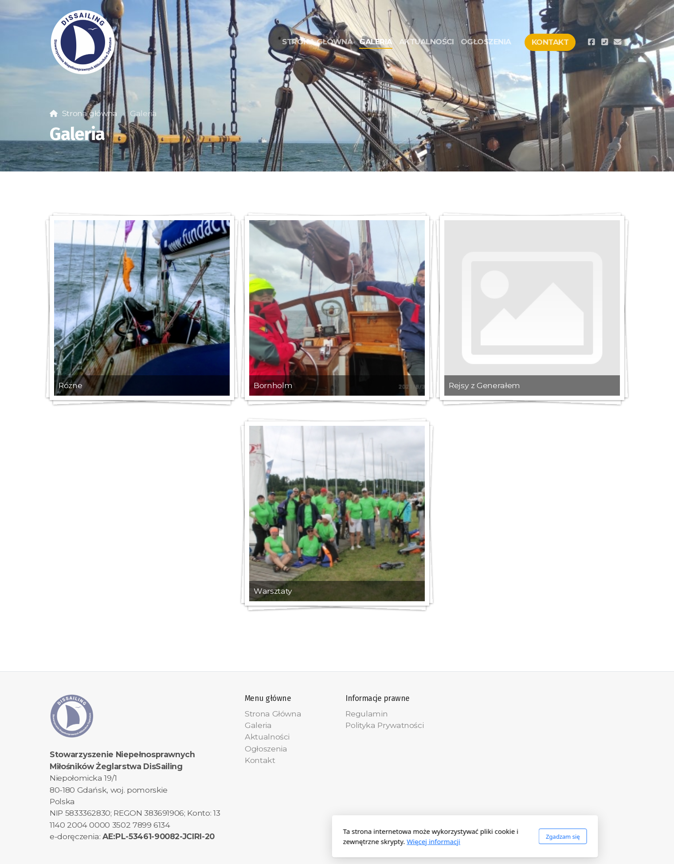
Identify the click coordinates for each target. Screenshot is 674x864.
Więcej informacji (306, 841)
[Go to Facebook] (591, 42)
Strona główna (90, 113)
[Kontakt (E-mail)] (617, 42)
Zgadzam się (435, 837)
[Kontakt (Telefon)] (604, 42)
